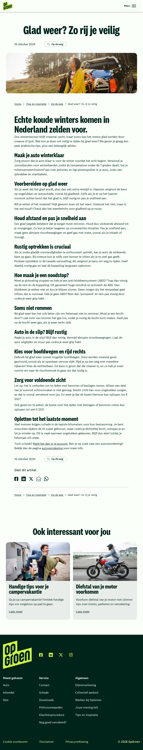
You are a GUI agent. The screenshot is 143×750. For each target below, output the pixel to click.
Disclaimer (46, 742)
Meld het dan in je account (50, 444)
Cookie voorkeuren (15, 742)
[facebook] (41, 655)
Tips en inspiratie (86, 715)
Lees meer (16, 611)
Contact (44, 685)
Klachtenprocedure (51, 715)
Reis (6, 700)
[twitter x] (61, 655)
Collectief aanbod (86, 692)
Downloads (46, 700)
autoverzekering (52, 448)
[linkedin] (51, 655)
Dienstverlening (85, 685)
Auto (6, 685)
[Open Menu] (130, 6)
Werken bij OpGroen (88, 700)
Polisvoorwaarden (51, 707)
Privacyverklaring (77, 742)
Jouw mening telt (86, 707)
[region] (71, 581)
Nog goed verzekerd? (52, 722)
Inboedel (8, 692)
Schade (44, 692)
